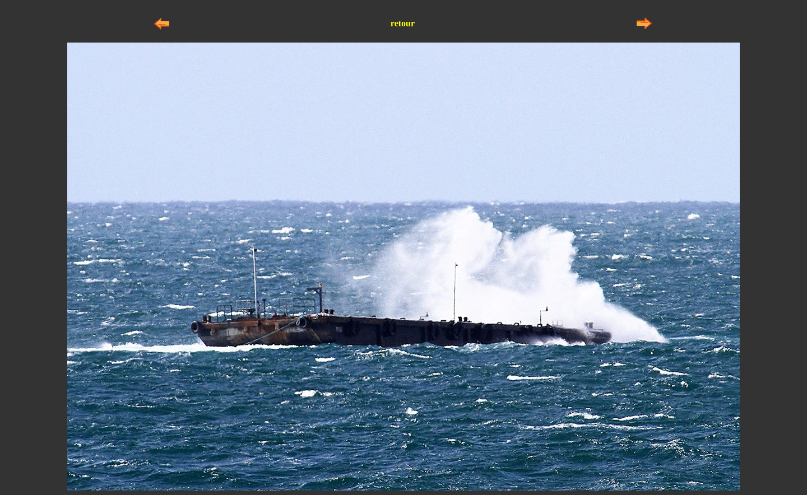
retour (403, 23)
